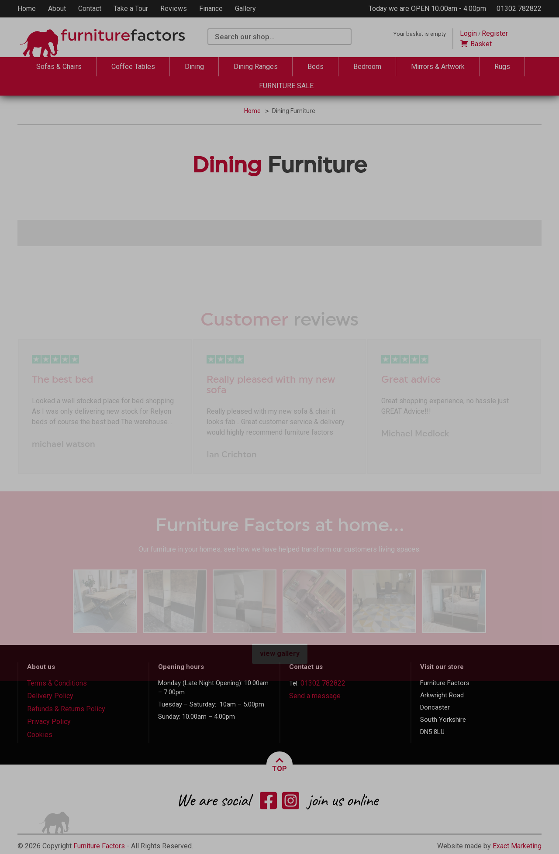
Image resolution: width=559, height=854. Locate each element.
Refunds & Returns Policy (66, 709)
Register (495, 33)
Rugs (502, 66)
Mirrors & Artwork (438, 66)
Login (468, 33)
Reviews (173, 8)
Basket (476, 44)
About (57, 8)
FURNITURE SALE (286, 86)
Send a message (315, 696)
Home (26, 8)
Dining (194, 66)
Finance (211, 8)
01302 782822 (519, 8)
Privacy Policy (49, 721)
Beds (315, 66)
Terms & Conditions (57, 683)
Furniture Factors (99, 846)
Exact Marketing (517, 846)
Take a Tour (131, 8)
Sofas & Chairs (59, 66)
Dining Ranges (256, 66)
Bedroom (367, 66)
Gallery (245, 8)
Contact (89, 8)
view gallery (280, 653)
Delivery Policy (50, 696)
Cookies (39, 735)
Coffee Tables (133, 66)
